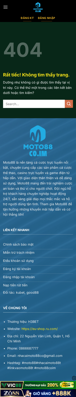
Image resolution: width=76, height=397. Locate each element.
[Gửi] (69, 104)
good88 (33, 292)
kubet (20, 292)
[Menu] (5, 7)
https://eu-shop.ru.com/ (39, 329)
